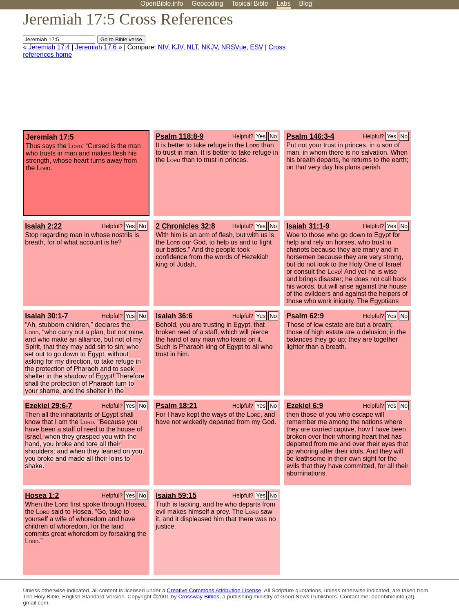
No (273, 136)
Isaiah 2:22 (43, 226)
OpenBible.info (161, 3)
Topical (250, 3)
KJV (177, 47)
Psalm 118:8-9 (179, 136)
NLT (192, 47)
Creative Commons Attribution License (214, 590)
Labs (283, 3)
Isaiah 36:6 (174, 316)
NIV (163, 47)
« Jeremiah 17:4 (46, 47)
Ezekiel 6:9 (304, 406)
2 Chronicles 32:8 (185, 226)
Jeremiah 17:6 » (98, 47)
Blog (305, 3)
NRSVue (234, 47)
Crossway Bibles (198, 596)
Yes (260, 136)
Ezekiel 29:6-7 (48, 406)
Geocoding (207, 3)
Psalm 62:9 (305, 316)
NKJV (209, 47)
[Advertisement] (376, 73)
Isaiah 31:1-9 (308, 226)
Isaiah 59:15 (176, 495)
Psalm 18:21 (176, 406)
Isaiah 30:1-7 (46, 316)
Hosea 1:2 (42, 495)
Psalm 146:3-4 (310, 136)
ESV (256, 47)
